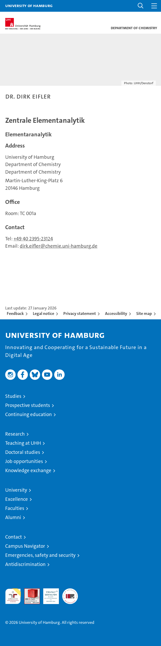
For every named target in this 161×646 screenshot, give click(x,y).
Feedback (15, 313)
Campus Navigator (25, 546)
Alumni (13, 517)
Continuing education (28, 414)
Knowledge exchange (28, 470)
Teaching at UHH (23, 443)
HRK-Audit (48, 593)
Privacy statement (79, 313)
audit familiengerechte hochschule (13, 596)
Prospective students (27, 405)
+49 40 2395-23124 (33, 238)
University (16, 490)
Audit (29, 591)
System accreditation (70, 593)
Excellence (16, 499)
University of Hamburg (29, 5)
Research (15, 434)
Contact (13, 537)
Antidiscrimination (25, 564)
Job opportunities (24, 461)
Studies (13, 396)
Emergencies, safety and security (40, 555)
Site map (144, 313)
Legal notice (43, 313)
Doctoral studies (22, 452)
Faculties (14, 508)
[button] (140, 6)
